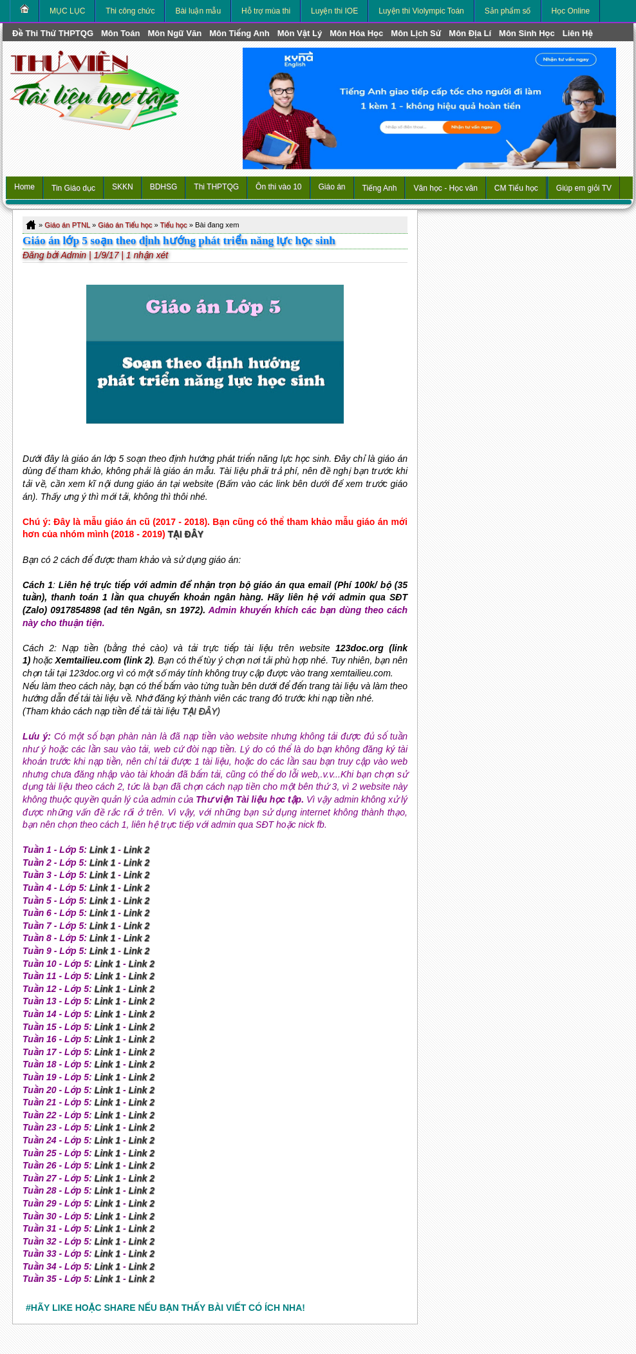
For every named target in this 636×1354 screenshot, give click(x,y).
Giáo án (332, 186)
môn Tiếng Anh (239, 33)
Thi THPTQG (216, 186)
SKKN (122, 186)
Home (24, 186)
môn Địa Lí (470, 33)
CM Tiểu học (516, 188)
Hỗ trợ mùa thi (265, 10)
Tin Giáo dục (73, 188)
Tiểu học (173, 225)
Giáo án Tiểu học (125, 225)
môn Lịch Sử (416, 33)
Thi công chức (130, 10)
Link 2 (136, 849)
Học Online (571, 10)
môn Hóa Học (356, 33)
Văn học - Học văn (445, 188)
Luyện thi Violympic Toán (421, 10)
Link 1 (102, 849)
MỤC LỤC (67, 10)
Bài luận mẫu (198, 10)
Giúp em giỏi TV (584, 188)
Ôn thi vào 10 (278, 186)
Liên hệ (578, 33)
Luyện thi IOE (334, 10)
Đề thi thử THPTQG (52, 33)
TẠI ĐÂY (186, 534)
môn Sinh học (527, 33)
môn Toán (120, 33)
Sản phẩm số (508, 10)
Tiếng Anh (379, 188)
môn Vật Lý (299, 33)
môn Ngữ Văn (174, 33)
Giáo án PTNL (66, 225)
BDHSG (164, 186)
